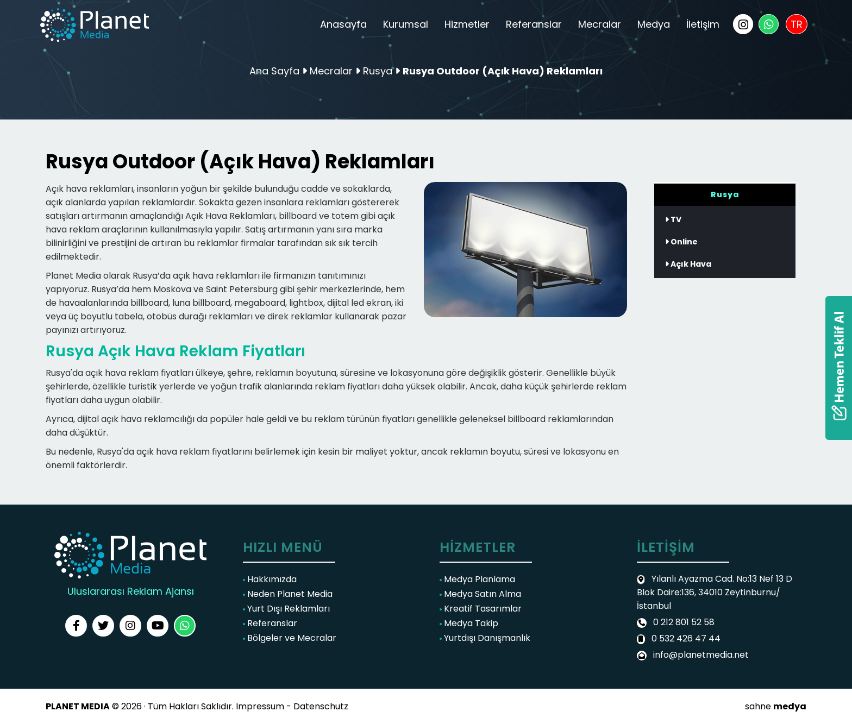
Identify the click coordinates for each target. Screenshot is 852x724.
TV (673, 219)
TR (797, 24)
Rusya (379, 71)
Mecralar (599, 24)
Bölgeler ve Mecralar (289, 638)
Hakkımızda (270, 579)
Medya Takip (469, 623)
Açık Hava (688, 264)
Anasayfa (343, 24)
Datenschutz (320, 706)
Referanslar (534, 24)
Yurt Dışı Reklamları (286, 608)
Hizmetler (467, 24)
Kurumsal (405, 24)
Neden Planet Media (288, 594)
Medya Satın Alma (480, 594)
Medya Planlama (477, 579)
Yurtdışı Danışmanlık (485, 638)
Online (681, 241)
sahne (775, 706)
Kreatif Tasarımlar (481, 608)
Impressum (260, 706)
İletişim (702, 24)
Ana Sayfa (274, 71)
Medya (653, 24)
